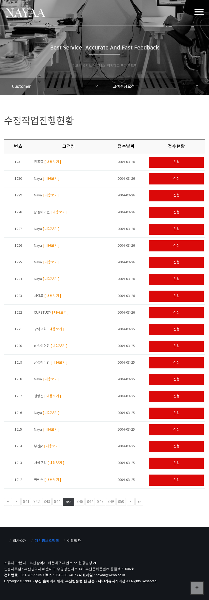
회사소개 (19, 541)
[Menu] (199, 11)
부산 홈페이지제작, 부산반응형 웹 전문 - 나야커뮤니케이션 (25, 13)
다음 (131, 502)
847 (90, 502)
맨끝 (139, 502)
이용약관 (74, 541)
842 (36, 502)
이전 (17, 502)
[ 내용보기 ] (52, 162)
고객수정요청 (124, 86)
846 (80, 502)
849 (111, 502)
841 (26, 502)
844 (57, 502)
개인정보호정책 (47, 541)
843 (47, 502)
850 (121, 502)
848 (100, 502)
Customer (21, 86)
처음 (8, 502)
